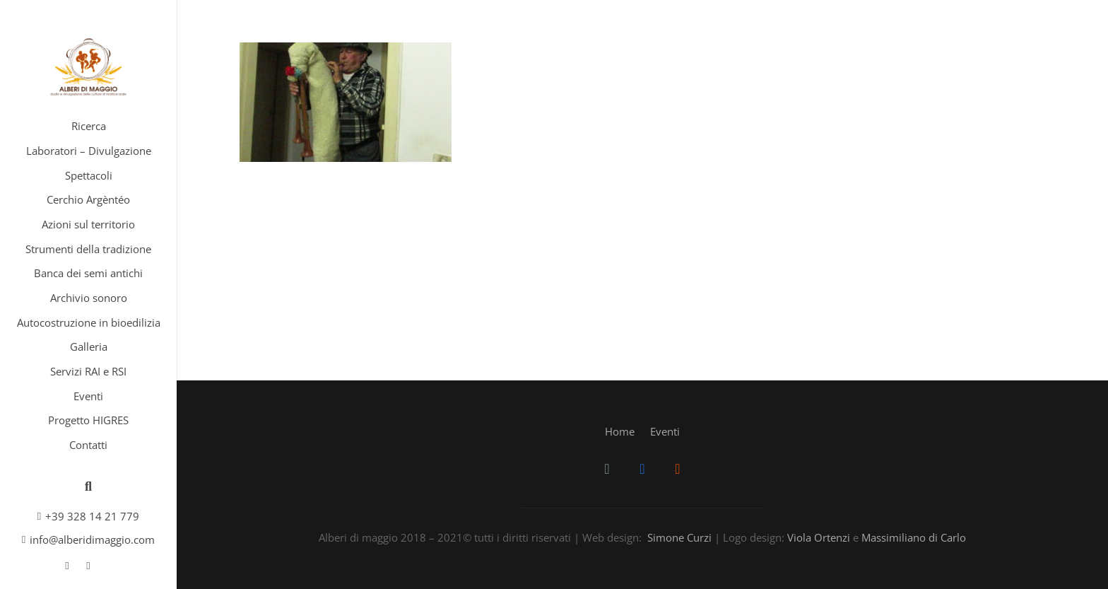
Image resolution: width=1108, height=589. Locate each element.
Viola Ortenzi (818, 537)
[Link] (88, 67)
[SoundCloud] (88, 565)
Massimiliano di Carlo (913, 537)
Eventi (665, 431)
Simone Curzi (679, 537)
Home (620, 431)
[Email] (607, 468)
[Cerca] (88, 486)
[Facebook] (67, 565)
